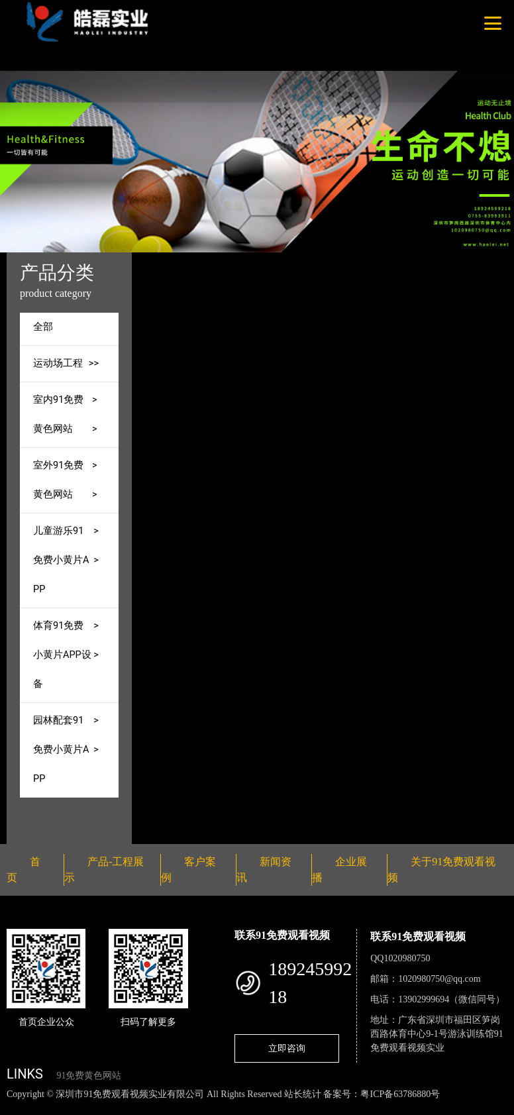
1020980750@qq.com (439, 979)
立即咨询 (286, 1048)
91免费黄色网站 (88, 1076)
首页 (213, 261)
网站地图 (20, 1108)
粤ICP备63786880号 (400, 1094)
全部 (43, 327)
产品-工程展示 (269, 261)
